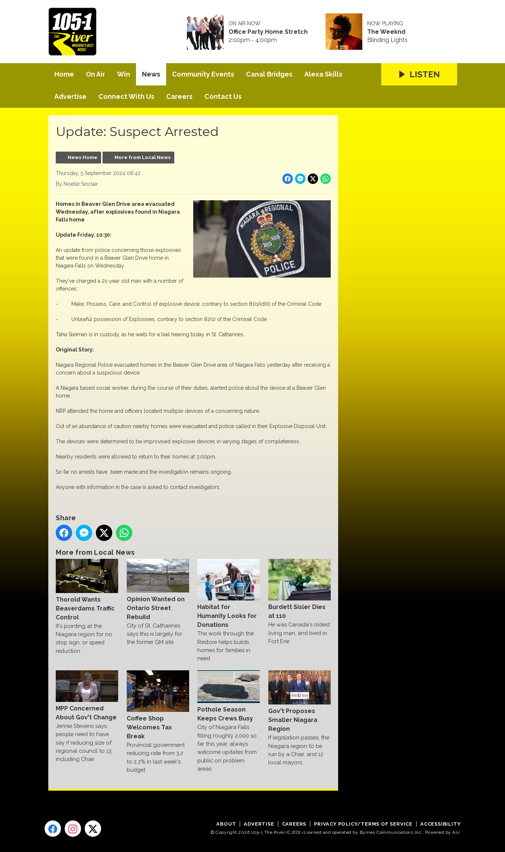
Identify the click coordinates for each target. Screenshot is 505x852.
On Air (95, 74)
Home (64, 74)
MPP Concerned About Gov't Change (87, 695)
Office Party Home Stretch (268, 32)
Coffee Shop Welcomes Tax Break (157, 705)
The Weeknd (386, 32)
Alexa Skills (323, 74)
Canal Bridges (269, 74)
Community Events (203, 74)
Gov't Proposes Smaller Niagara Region (299, 701)
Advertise (70, 96)
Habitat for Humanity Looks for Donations (228, 593)
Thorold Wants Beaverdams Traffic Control (87, 590)
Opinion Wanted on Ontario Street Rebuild (157, 589)
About (226, 824)
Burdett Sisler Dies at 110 (299, 589)
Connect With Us (126, 96)
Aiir (455, 832)
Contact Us (223, 96)
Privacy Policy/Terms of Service (363, 824)
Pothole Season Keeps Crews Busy (228, 696)
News (151, 74)
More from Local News (142, 157)
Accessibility (440, 824)
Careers (179, 96)
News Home (82, 157)
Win (123, 74)
